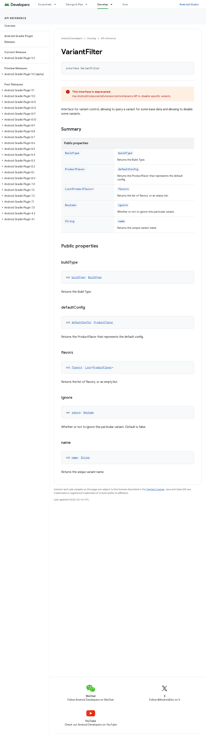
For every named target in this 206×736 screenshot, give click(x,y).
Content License (155, 489)
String (69, 221)
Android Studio (189, 4)
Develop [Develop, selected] (102, 4)
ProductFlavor (75, 169)
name (121, 221)
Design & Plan (74, 4)
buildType (125, 153)
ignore (123, 205)
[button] (24, 58)
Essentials (45, 4)
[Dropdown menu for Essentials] (57, 4)
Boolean (70, 205)
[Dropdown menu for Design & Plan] (88, 4)
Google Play (130, 4)
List (68, 189)
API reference (15, 18)
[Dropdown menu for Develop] (113, 4)
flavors (123, 189)
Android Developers (71, 38)
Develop (91, 38)
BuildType (72, 153)
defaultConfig (128, 169)
